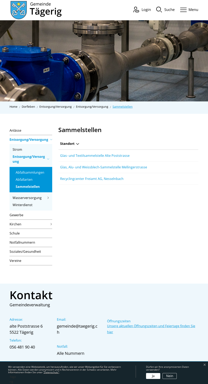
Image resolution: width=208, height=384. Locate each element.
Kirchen (15, 224)
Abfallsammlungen (30, 172)
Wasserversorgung (27, 198)
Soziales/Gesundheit (25, 251)
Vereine (15, 260)
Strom (17, 149)
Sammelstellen (28, 187)
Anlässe (15, 130)
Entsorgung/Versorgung (29, 139)
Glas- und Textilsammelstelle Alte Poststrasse (95, 155)
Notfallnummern (22, 242)
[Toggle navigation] (187, 9)
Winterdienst (22, 205)
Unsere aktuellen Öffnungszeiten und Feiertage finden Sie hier (151, 329)
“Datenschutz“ (51, 372)
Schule (15, 233)
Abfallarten (24, 179)
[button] (165, 9)
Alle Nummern (70, 353)
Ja (153, 376)
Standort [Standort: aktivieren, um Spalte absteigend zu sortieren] (67, 143)
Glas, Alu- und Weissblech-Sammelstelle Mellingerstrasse (103, 167)
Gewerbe (16, 215)
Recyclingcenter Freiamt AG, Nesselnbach (92, 178)
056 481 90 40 (22, 347)
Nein (169, 376)
